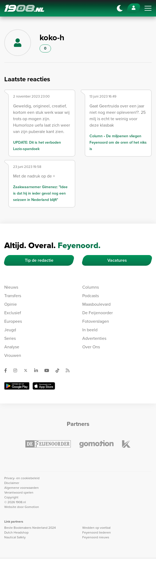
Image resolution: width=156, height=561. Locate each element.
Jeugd (10, 330)
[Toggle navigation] (148, 8)
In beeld (90, 330)
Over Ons (91, 347)
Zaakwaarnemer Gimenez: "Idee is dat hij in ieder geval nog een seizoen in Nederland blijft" (40, 193)
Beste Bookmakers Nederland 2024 (30, 527)
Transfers (12, 296)
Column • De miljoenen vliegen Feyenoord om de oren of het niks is (118, 142)
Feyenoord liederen (96, 532)
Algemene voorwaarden (21, 487)
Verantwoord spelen (18, 492)
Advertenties (94, 338)
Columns (90, 287)
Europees (13, 321)
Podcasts (90, 296)
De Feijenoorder (97, 313)
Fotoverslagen (95, 321)
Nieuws (11, 287)
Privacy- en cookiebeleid (22, 478)
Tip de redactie (39, 260)
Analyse (11, 347)
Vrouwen (12, 355)
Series (10, 338)
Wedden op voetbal (96, 527)
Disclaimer (11, 483)
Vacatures (117, 260)
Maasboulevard (96, 304)
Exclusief (12, 313)
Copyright (11, 497)
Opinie (10, 304)
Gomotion (32, 507)
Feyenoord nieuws (95, 537)
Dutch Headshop (16, 532)
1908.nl (24, 8)
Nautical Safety (15, 537)
